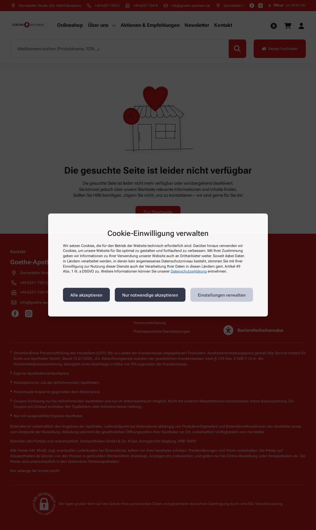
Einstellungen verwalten (222, 294)
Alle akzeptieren (86, 294)
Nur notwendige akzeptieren (150, 294)
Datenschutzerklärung (189, 271)
